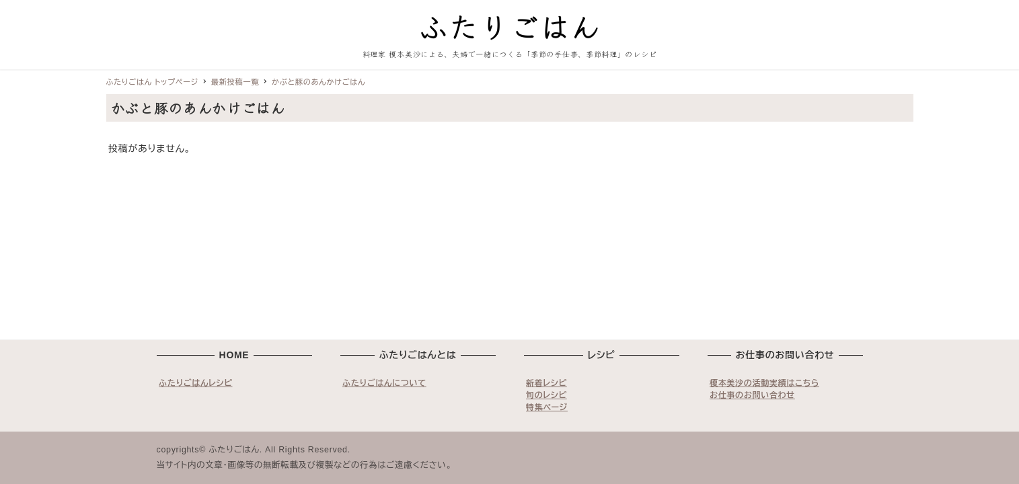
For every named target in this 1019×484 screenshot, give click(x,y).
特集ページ (547, 407)
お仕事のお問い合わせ (752, 395)
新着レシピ (546, 383)
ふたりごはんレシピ (196, 383)
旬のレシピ (546, 395)
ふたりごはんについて (384, 383)
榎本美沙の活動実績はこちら (764, 383)
